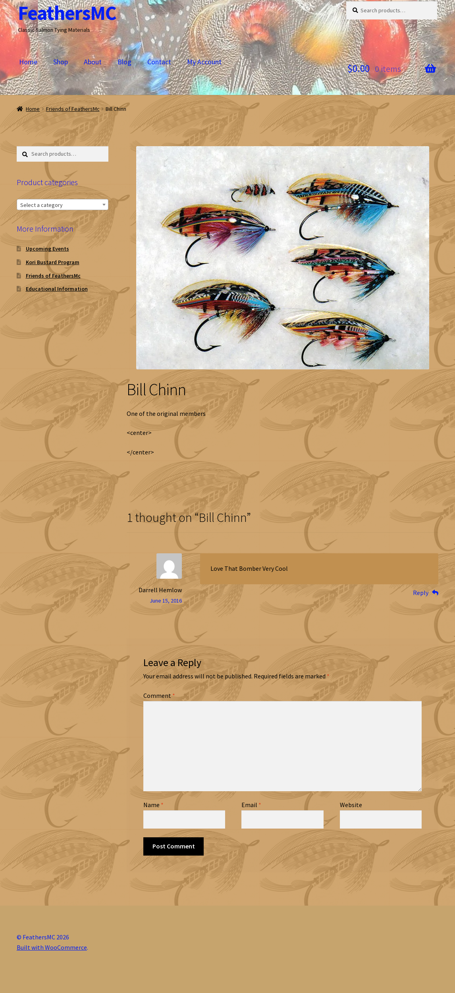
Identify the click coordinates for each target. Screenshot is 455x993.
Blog (124, 61)
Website (351, 805)
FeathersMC (67, 12)
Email (251, 805)
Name (153, 805)
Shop (60, 61)
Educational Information (57, 288)
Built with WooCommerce (52, 947)
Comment (159, 695)
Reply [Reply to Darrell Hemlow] (420, 593)
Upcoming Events (47, 248)
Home (28, 61)
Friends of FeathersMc (73, 108)
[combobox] (62, 204)
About (93, 61)
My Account (204, 61)
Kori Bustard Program (52, 262)
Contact (159, 61)
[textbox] (62, 205)
